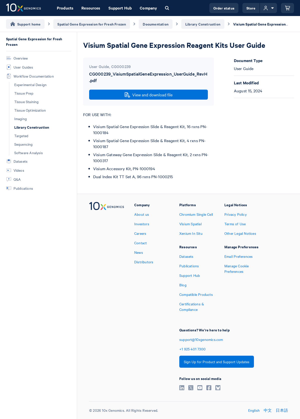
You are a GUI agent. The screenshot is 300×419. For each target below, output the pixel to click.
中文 (268, 410)
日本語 (282, 410)
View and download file (149, 95)
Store (251, 8)
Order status (223, 8)
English (254, 410)
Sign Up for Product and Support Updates (216, 361)
